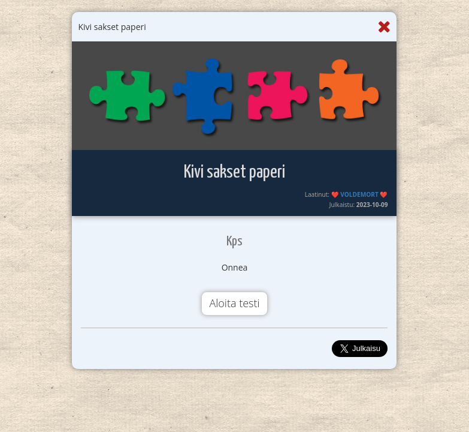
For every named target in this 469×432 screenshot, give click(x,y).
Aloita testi (234, 303)
